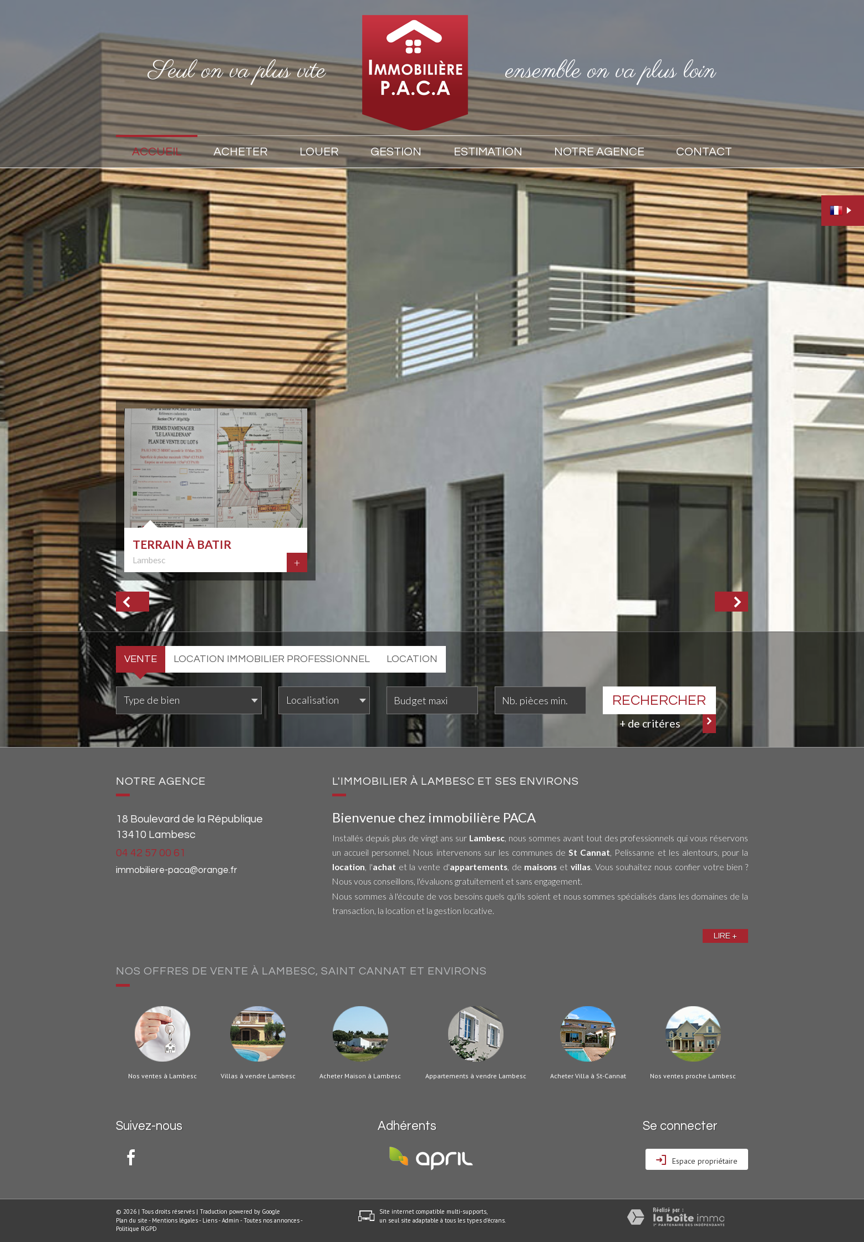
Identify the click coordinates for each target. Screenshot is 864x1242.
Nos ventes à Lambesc (162, 1076)
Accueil (157, 152)
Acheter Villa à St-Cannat (588, 1076)
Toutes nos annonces (271, 1220)
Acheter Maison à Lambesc (360, 1076)
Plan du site (132, 1220)
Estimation (488, 152)
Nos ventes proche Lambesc (693, 1076)
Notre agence (599, 152)
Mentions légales (175, 1220)
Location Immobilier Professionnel (272, 659)
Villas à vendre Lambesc (258, 1076)
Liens (209, 1220)
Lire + (725, 935)
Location (412, 659)
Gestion (395, 152)
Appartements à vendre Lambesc (475, 1076)
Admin (230, 1220)
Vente (140, 659)
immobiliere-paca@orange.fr (176, 870)
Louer (319, 152)
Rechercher (659, 700)
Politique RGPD (136, 1229)
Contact (704, 152)
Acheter (241, 152)
